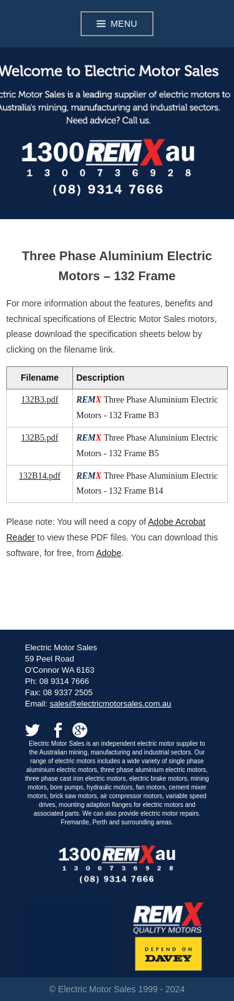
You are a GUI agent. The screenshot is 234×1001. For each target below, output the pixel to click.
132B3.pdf (40, 399)
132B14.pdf (40, 476)
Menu (123, 24)
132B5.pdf (40, 437)
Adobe (108, 553)
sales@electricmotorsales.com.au (111, 703)
